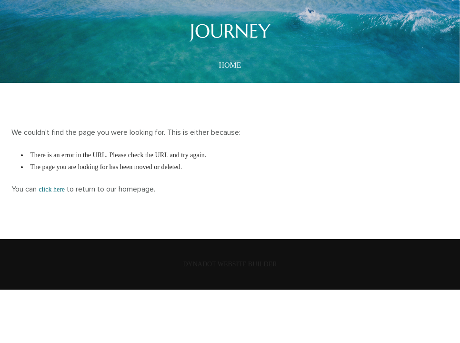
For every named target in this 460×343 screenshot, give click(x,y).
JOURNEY (230, 31)
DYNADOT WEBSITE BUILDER (230, 264)
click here (52, 189)
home (230, 65)
